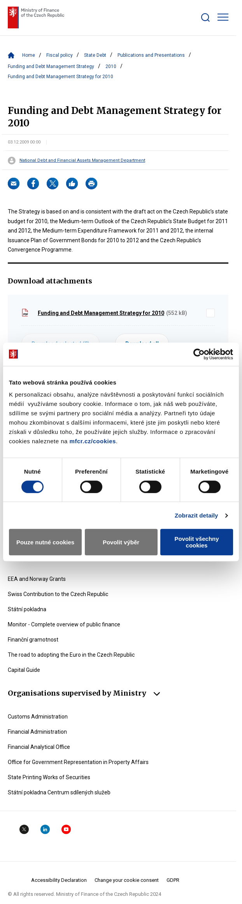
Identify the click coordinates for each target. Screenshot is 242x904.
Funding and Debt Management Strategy (51, 66)
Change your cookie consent (127, 880)
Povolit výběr (121, 542)
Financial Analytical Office (39, 747)
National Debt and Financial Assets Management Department (82, 160)
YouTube (66, 829)
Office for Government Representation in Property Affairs (78, 762)
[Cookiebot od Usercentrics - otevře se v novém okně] (199, 354)
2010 (110, 66)
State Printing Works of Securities (49, 777)
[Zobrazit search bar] (205, 17)
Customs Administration (38, 716)
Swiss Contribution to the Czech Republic (58, 594)
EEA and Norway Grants (37, 579)
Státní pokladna (27, 609)
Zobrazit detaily (196, 515)
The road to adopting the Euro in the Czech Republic (71, 655)
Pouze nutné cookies (45, 542)
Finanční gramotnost (33, 639)
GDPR (173, 880)
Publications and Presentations (151, 55)
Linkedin (45, 829)
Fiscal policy (59, 55)
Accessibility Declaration (59, 880)
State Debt (95, 55)
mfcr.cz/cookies (93, 441)
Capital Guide (24, 670)
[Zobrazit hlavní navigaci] (222, 17)
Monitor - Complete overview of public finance (64, 624)
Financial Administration (37, 732)
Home (28, 55)
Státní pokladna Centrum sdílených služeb (59, 792)
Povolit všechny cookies (196, 542)
